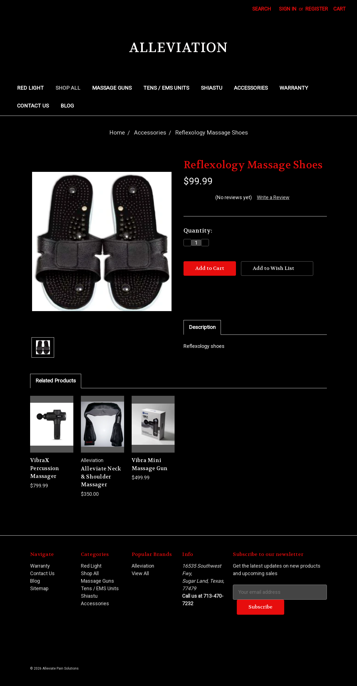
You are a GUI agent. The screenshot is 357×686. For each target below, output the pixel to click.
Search (261, 9)
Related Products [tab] (55, 380)
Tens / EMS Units (166, 88)
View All (140, 573)
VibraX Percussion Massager (44, 468)
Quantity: (198, 231)
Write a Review (273, 197)
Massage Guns (112, 88)
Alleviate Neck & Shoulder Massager (101, 476)
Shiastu (211, 88)
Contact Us (33, 105)
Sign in (287, 9)
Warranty (293, 88)
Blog (67, 105)
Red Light (30, 88)
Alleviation (143, 566)
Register (316, 9)
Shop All (68, 88)
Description (202, 327)
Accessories (251, 88)
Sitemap (39, 588)
